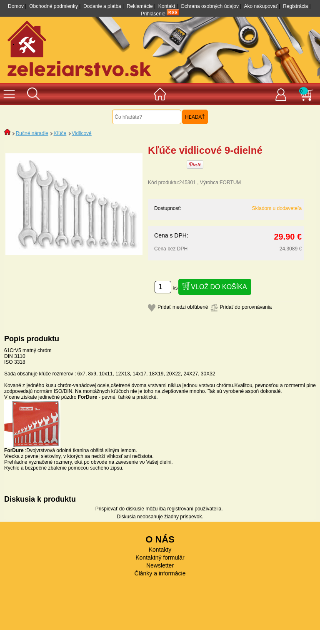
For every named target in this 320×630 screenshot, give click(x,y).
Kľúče (59, 133)
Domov (16, 6)
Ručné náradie (32, 133)
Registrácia (295, 6)
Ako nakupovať (261, 6)
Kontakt (166, 6)
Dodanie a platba (102, 6)
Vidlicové (82, 133)
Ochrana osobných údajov (210, 6)
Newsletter (160, 565)
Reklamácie (140, 6)
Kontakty (160, 549)
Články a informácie (160, 573)
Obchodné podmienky (53, 6)
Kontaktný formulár (160, 557)
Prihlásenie (153, 14)
